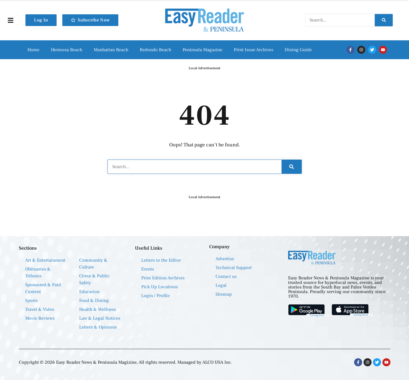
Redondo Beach (155, 50)
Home (33, 50)
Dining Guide (298, 50)
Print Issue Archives (253, 50)
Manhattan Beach (111, 50)
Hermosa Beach (66, 50)
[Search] (384, 20)
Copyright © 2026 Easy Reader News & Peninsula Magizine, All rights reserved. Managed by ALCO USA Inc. (125, 362)
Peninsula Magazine (202, 50)
